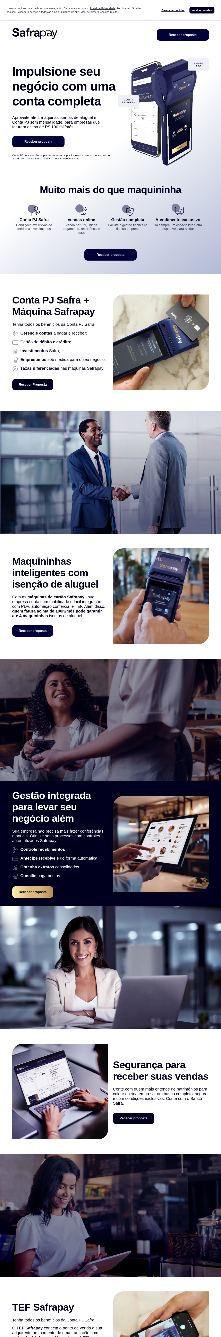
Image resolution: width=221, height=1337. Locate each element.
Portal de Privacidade (102, 8)
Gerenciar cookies (173, 10)
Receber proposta (183, 35)
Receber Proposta (33, 384)
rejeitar (114, 11)
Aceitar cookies (202, 10)
